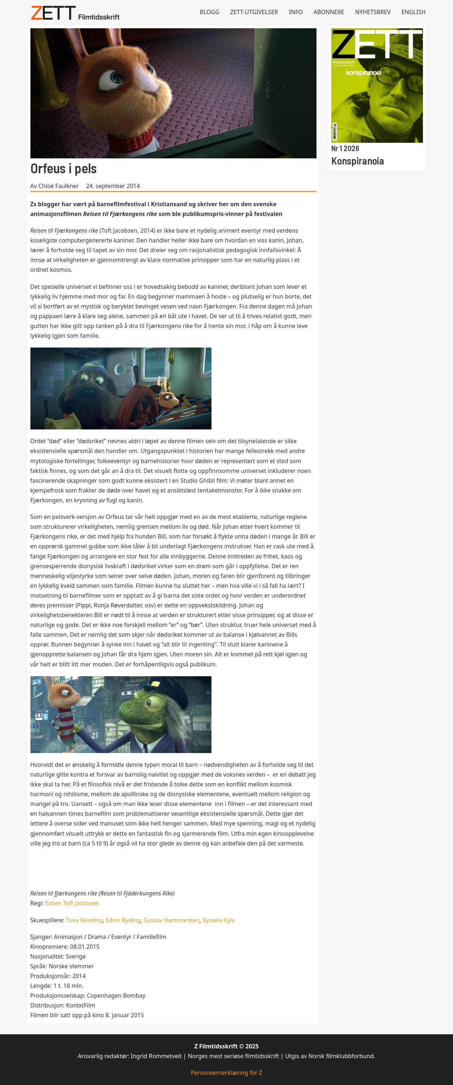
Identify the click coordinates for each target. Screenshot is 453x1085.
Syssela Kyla (218, 920)
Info (296, 12)
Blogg (209, 12)
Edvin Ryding (123, 920)
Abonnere (329, 12)
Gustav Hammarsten (171, 920)
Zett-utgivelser (254, 12)
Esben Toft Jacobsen (72, 903)
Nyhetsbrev (373, 12)
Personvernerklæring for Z (226, 1073)
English (414, 12)
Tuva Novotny (84, 920)
